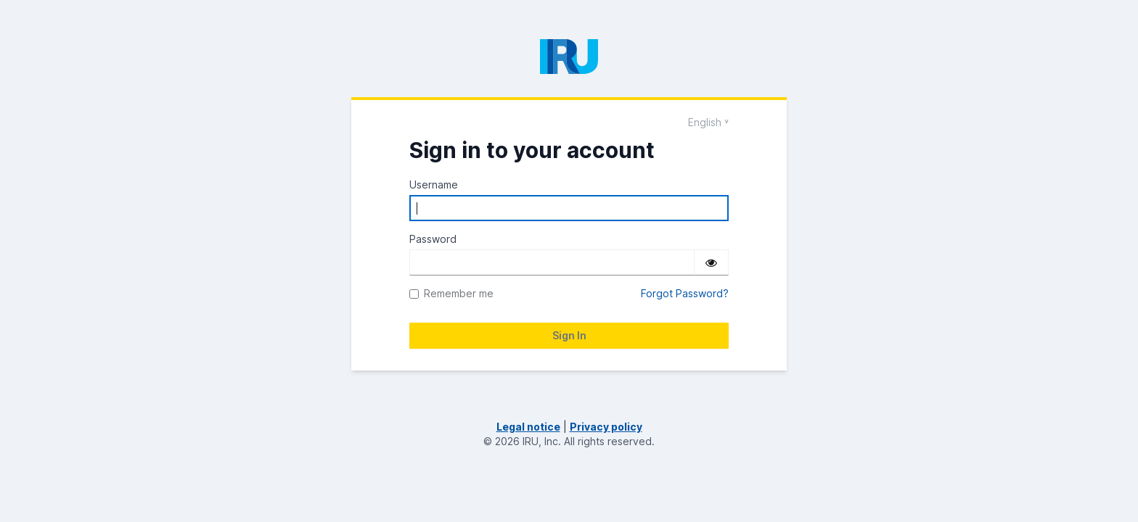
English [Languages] (704, 122)
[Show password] (711, 262)
